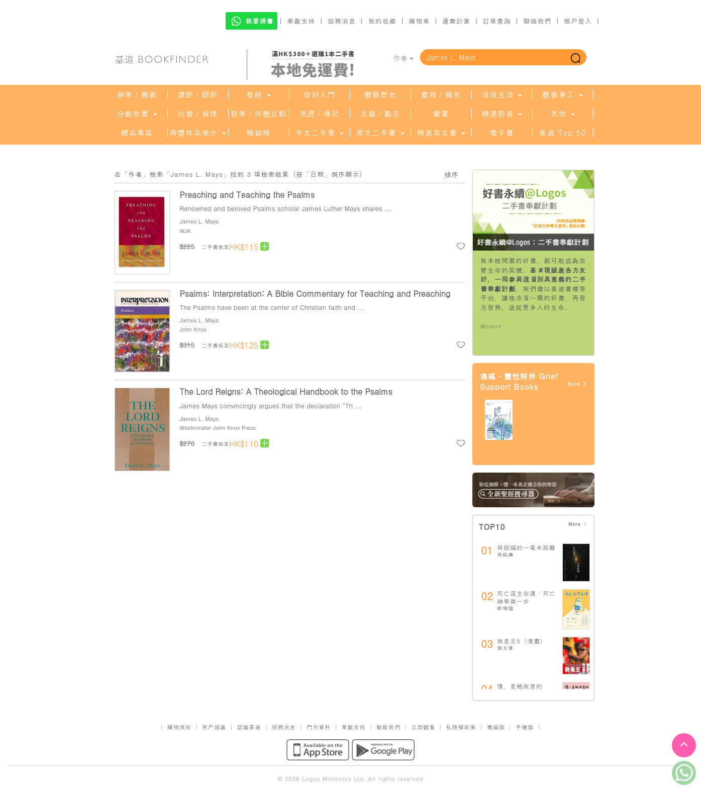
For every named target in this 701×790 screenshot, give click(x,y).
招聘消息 (342, 21)
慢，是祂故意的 (520, 686)
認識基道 (249, 727)
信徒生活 (501, 94)
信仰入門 (320, 94)
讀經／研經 (198, 94)
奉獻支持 (301, 21)
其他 (562, 113)
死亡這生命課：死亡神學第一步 (526, 597)
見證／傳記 (319, 113)
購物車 (419, 21)
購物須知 (179, 727)
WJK (185, 231)
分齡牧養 (137, 113)
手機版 (525, 727)
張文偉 (505, 647)
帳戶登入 (578, 21)
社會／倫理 (198, 113)
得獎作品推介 (197, 133)
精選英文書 (441, 133)
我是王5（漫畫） (522, 640)
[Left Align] (264, 246)
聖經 (258, 94)
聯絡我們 (537, 21)
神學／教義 (137, 94)
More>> (491, 326)
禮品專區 (137, 133)
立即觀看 (423, 727)
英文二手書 (380, 133)
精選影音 (501, 113)
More (577, 384)
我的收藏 (382, 21)
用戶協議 (214, 727)
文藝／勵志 (380, 113)
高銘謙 (505, 554)
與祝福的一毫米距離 (526, 547)
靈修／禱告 (441, 94)
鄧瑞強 (505, 608)
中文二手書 (319, 133)
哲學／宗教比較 (259, 113)
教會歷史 (380, 94)
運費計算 (456, 21)
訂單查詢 (497, 21)
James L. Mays (199, 221)
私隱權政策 (461, 727)
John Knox (193, 329)
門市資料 (319, 727)
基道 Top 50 (562, 133)
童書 (441, 113)
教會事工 (562, 94)
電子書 (502, 133)
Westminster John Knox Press (218, 427)
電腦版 (496, 727)
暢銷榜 (259, 133)
